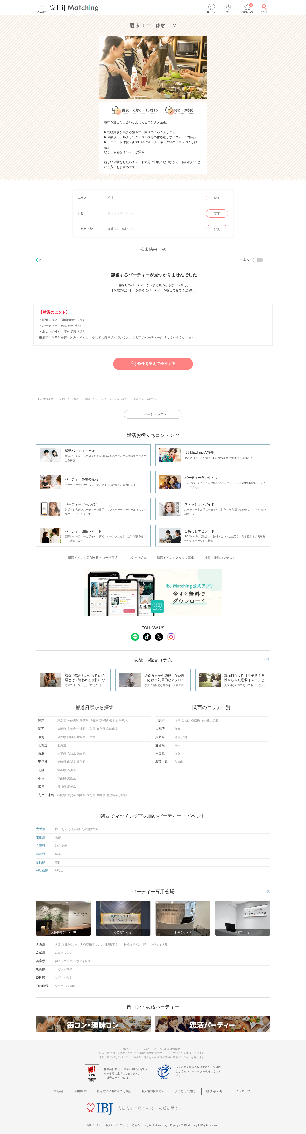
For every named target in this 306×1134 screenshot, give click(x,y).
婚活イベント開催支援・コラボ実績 (102, 557)
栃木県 (113, 719)
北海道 (61, 743)
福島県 (81, 752)
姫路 (184, 735)
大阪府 (61, 727)
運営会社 (71, 1089)
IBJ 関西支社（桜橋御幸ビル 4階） (126, 943)
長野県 (81, 760)
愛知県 (61, 735)
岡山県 (61, 777)
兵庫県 (81, 727)
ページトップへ (155, 414)
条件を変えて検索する (152, 363)
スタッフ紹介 (141, 557)
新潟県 (61, 760)
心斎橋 (195, 719)
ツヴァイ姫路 (82, 959)
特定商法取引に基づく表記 (118, 1089)
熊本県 (81, 793)
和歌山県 (112, 727)
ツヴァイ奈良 (63, 976)
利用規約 (88, 1089)
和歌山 (179, 760)
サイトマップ (232, 1089)
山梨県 (71, 760)
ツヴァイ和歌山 (65, 984)
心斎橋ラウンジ (93, 943)
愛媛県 (71, 785)
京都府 (71, 727)
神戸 (177, 735)
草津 (177, 743)
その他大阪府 (209, 719)
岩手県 (61, 752)
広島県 (71, 777)
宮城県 (71, 752)
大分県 (91, 793)
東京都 (61, 719)
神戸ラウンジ (63, 959)
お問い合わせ (208, 1089)
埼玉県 (94, 719)
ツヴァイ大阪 (159, 943)
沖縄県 (123, 793)
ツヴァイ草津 (63, 967)
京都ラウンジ (63, 951)
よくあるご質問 (183, 1089)
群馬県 (123, 719)
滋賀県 (91, 727)
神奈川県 (73, 719)
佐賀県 (71, 793)
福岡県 (61, 793)
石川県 (71, 768)
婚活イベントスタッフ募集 (174, 557)
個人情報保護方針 (154, 1089)
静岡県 (71, 735)
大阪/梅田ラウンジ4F (68, 943)
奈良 (177, 752)
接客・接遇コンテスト (213, 557)
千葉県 (84, 719)
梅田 (177, 719)
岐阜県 (81, 735)
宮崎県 (101, 793)
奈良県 (101, 727)
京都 (177, 727)
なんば (185, 719)
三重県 (91, 735)
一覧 (266, 657)
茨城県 (103, 719)
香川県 (61, 785)
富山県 (61, 768)
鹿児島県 (112, 793)
